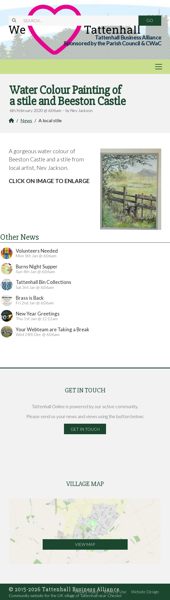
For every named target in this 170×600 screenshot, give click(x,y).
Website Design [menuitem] (145, 591)
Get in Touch (85, 429)
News (26, 120)
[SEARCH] (77, 20)
